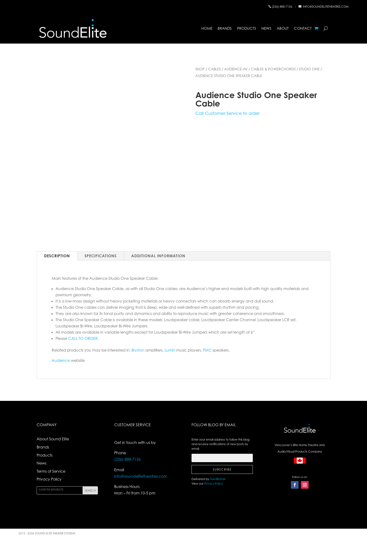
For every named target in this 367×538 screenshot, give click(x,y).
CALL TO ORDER (83, 338)
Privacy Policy (49, 479)
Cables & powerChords (273, 69)
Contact (303, 28)
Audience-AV (236, 69)
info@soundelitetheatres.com (326, 6)
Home (206, 28)
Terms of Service (51, 471)
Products (246, 28)
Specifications (101, 255)
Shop (200, 69)
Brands (225, 28)
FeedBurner (218, 479)
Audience (61, 360)
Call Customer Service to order (227, 113)
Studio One (309, 69)
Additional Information (158, 255)
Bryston (137, 350)
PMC (207, 350)
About (283, 28)
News (266, 28)
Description (57, 255)
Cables (214, 69)
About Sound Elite (53, 439)
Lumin (169, 350)
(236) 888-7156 (282, 6)
